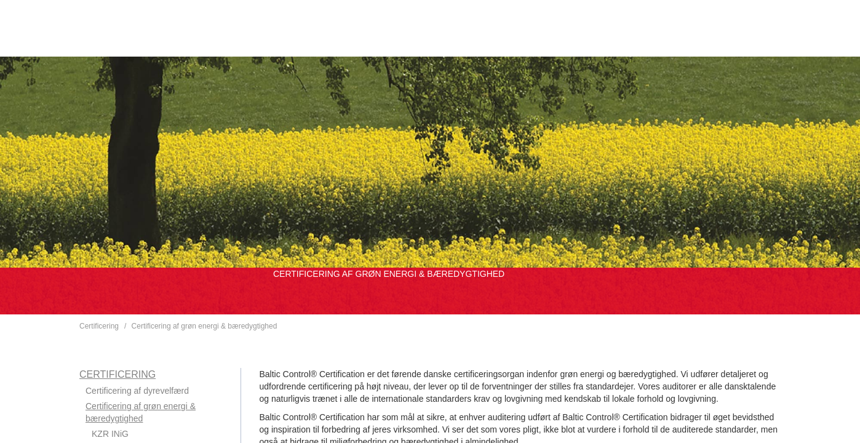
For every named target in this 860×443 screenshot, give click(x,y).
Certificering (99, 326)
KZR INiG (110, 434)
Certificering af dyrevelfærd (137, 391)
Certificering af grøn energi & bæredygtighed (204, 326)
